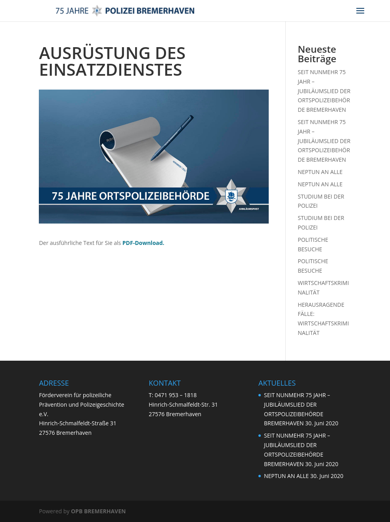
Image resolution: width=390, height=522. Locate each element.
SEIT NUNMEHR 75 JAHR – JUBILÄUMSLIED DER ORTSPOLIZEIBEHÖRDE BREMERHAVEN (324, 90)
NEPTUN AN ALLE (320, 172)
